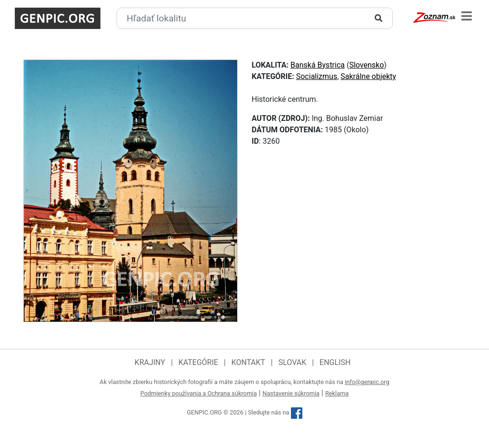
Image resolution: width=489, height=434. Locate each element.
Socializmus (316, 76)
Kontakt (248, 362)
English (334, 362)
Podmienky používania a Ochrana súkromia (198, 393)
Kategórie (198, 362)
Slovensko (366, 64)
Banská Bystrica (317, 64)
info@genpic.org (367, 381)
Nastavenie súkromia (290, 393)
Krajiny (150, 362)
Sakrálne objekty (368, 76)
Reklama (337, 393)
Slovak (293, 362)
